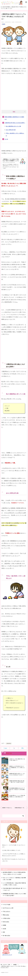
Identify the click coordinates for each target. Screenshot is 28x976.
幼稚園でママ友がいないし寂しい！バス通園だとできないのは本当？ (8, 807)
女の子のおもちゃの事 (8, 908)
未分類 (4, 928)
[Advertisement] (14, 91)
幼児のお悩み (6, 921)
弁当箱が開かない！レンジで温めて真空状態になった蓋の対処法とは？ (17, 796)
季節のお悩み (6, 915)
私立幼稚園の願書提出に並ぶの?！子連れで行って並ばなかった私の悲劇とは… (17, 789)
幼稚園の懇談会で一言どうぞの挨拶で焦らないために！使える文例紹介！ (21, 807)
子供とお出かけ (6, 911)
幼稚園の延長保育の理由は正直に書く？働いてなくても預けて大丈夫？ (16, 781)
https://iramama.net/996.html (9, 162)
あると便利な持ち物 (11, 129)
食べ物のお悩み (6, 935)
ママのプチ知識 (6, 904)
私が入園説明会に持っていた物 (13, 126)
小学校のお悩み (6, 918)
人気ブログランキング (7, 954)
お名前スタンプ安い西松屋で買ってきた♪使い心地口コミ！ (17, 759)
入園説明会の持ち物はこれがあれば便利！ (15, 122)
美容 (4, 932)
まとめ (6, 139)
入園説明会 (8, 743)
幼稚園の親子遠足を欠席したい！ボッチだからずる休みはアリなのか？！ (17, 774)
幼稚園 (3, 24)
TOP (6, 964)
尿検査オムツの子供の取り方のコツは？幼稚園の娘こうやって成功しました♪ (17, 767)
